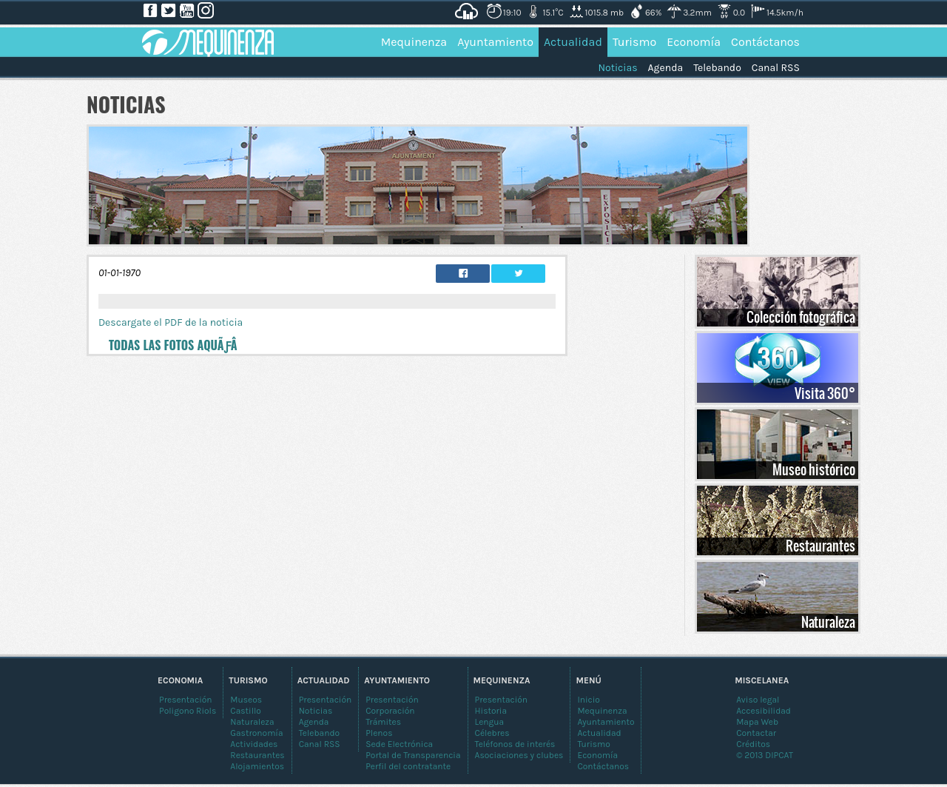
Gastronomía (256, 733)
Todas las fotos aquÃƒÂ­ (173, 345)
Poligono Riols (187, 711)
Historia (491, 711)
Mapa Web (757, 722)
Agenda (666, 67)
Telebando (717, 67)
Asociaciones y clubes (519, 755)
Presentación (501, 699)
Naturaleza (828, 622)
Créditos (753, 744)
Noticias (617, 67)
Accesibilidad (763, 711)
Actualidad (573, 42)
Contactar (756, 733)
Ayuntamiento (495, 42)
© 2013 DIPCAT (764, 755)
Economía (694, 42)
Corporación (389, 711)
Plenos (378, 733)
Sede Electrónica (399, 744)
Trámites (383, 722)
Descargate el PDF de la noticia (170, 322)
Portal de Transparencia (412, 755)
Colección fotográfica (801, 316)
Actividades (253, 744)
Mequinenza (414, 42)
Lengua (490, 722)
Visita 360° (825, 393)
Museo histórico (813, 469)
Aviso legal (757, 699)
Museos (246, 699)
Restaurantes (820, 545)
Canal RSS (776, 67)
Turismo (634, 42)
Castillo (245, 711)
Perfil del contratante (408, 766)
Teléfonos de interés (515, 744)
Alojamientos (257, 766)
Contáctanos (765, 42)
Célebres (492, 733)
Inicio (588, 699)
